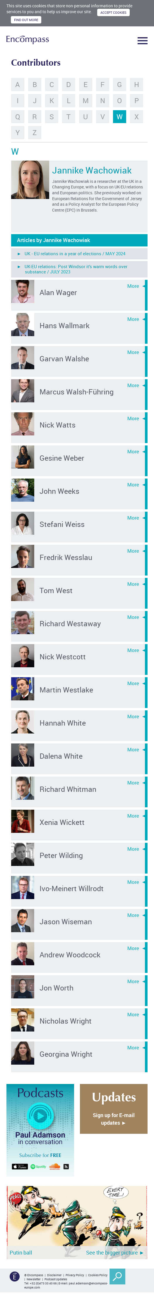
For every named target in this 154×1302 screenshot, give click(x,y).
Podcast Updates (56, 1279)
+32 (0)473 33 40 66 (43, 1283)
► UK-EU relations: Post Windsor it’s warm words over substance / (72, 269)
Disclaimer (54, 1275)
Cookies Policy (97, 1275)
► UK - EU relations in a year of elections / (71, 253)
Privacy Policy (75, 1275)
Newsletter (33, 1279)
